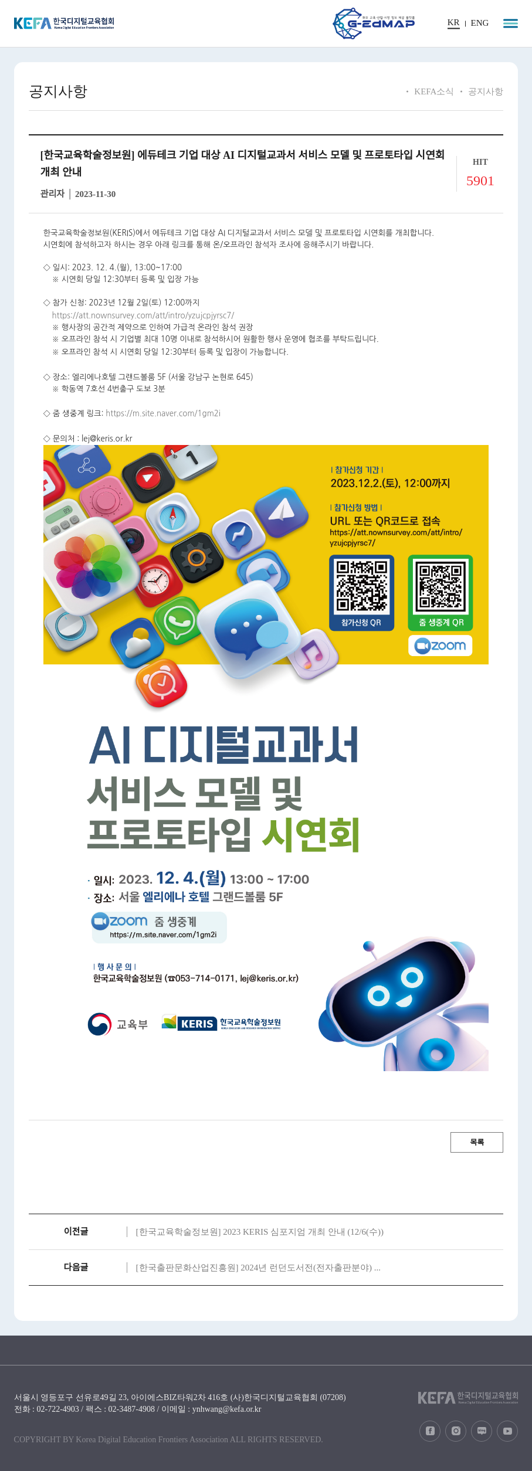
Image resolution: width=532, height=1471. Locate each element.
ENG (480, 23)
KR (454, 22)
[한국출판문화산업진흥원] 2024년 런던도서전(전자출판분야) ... (258, 1267)
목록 (477, 1142)
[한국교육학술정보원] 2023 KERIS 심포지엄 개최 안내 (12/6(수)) (260, 1231)
